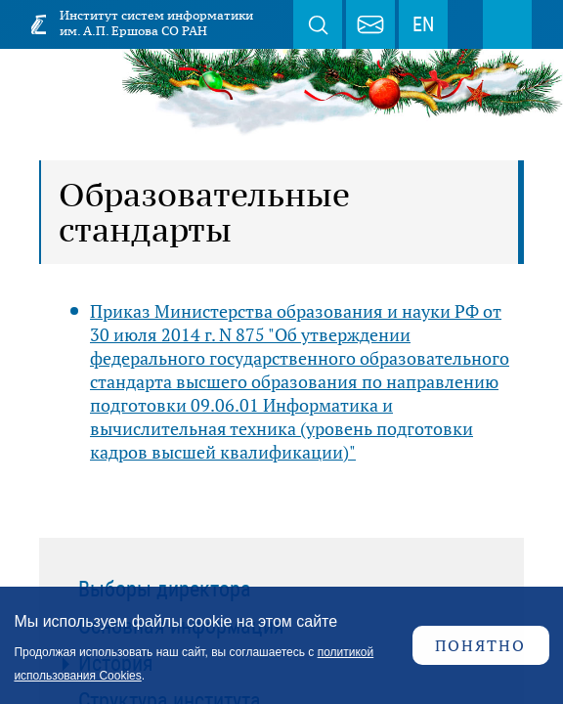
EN (423, 24)
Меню (507, 24)
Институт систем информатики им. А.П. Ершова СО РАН (156, 23)
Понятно (480, 645)
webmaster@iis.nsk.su (370, 24)
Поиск (317, 24)
